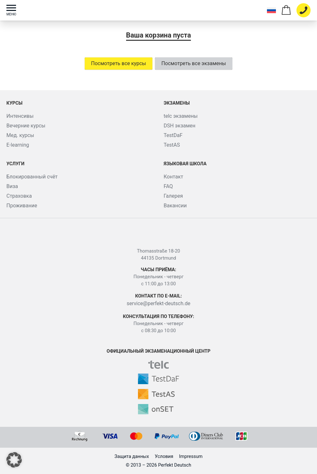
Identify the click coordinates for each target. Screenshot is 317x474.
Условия (164, 456)
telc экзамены (181, 116)
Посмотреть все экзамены (193, 63)
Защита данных (132, 456)
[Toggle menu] (14, 10)
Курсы (14, 103)
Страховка (19, 196)
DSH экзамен (179, 126)
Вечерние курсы (26, 126)
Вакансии (175, 206)
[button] (14, 460)
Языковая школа (185, 164)
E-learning (17, 145)
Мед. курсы (20, 135)
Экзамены (177, 103)
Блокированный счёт (32, 177)
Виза (12, 186)
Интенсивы (20, 116)
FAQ (168, 186)
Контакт (173, 177)
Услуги (15, 164)
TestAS (172, 145)
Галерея (173, 196)
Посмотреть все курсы (118, 63)
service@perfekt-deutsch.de (159, 303)
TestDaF (173, 135)
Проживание (21, 206)
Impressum (190, 456)
